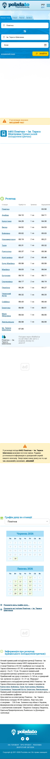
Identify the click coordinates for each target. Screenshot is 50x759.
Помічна (5, 209)
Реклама (37, 745)
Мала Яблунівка (6, 314)
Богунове (6, 275)
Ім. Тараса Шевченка (6, 329)
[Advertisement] (25, 87)
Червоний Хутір (19, 689)
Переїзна (6, 287)
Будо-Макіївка (8, 263)
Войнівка (15, 686)
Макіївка (40, 686)
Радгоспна (6, 251)
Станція (14, 18)
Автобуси (29, 18)
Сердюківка (5, 689)
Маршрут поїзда (5, 18)
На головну (13, 745)
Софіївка (6, 301)
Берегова (31, 689)
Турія (22, 686)
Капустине (5, 686)
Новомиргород (8, 239)
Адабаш (5, 215)
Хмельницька (42, 689)
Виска (4, 227)
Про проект (26, 745)
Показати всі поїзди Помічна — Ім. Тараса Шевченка (23, 609)
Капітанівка (30, 686)
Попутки (21, 18)
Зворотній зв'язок (25, 747)
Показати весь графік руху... (16, 605)
